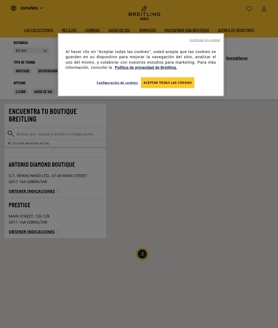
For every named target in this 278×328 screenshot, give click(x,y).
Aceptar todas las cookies (168, 83)
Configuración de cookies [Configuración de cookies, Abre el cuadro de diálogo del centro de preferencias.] (117, 83)
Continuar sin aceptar (204, 40)
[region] (141, 65)
